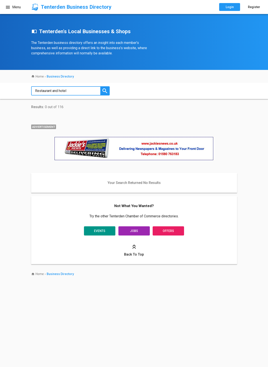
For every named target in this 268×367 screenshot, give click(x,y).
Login (230, 7)
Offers (168, 230)
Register (254, 7)
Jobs (134, 230)
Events (100, 230)
